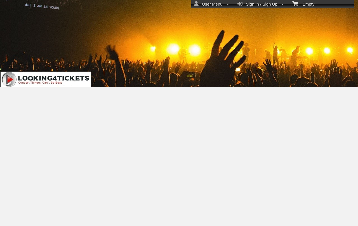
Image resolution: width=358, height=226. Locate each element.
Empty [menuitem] (303, 3)
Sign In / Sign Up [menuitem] (260, 4)
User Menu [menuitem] (211, 4)
